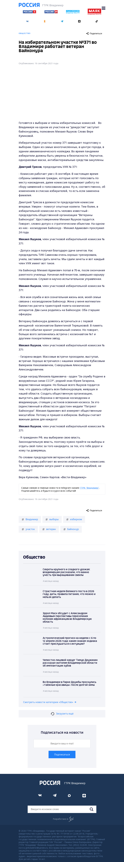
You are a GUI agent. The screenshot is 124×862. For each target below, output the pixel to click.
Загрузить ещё (62, 713)
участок (28, 529)
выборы (52, 519)
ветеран (49, 529)
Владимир (30, 519)
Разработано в (63, 819)
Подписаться (62, 754)
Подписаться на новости (62, 732)
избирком (74, 519)
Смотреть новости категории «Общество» (48, 702)
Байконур (71, 529)
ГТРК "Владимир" (89, 487)
